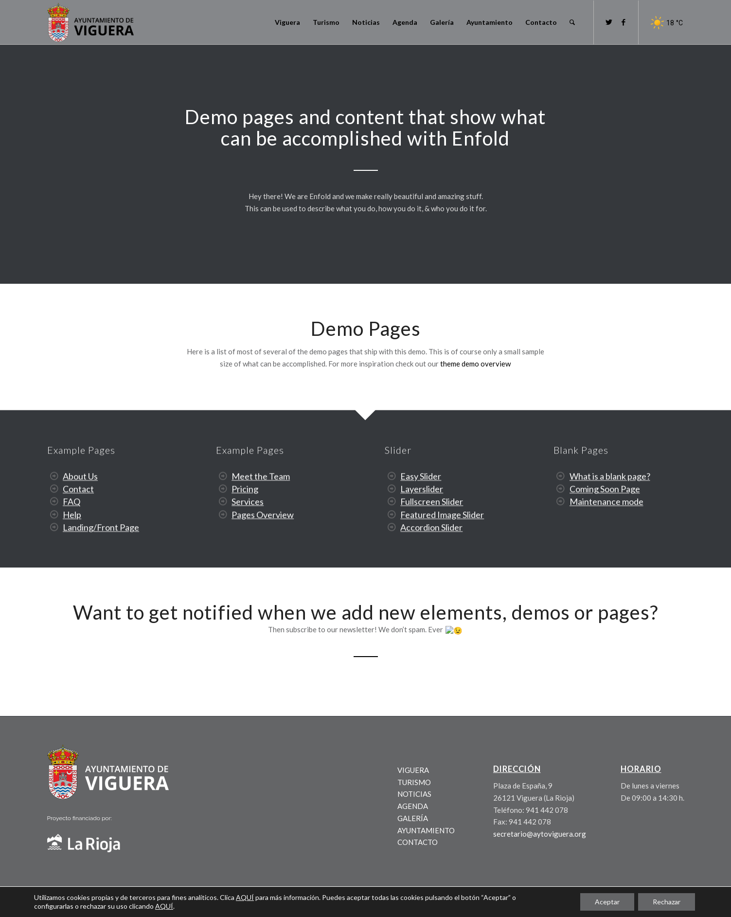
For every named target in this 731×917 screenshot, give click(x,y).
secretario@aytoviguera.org (539, 833)
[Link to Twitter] (609, 22)
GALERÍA (412, 817)
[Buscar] (572, 22)
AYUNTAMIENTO (426, 829)
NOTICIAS (414, 793)
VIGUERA (413, 769)
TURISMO (414, 781)
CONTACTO (417, 841)
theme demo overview (475, 363)
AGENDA (412, 805)
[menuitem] (287, 22)
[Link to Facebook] (623, 22)
